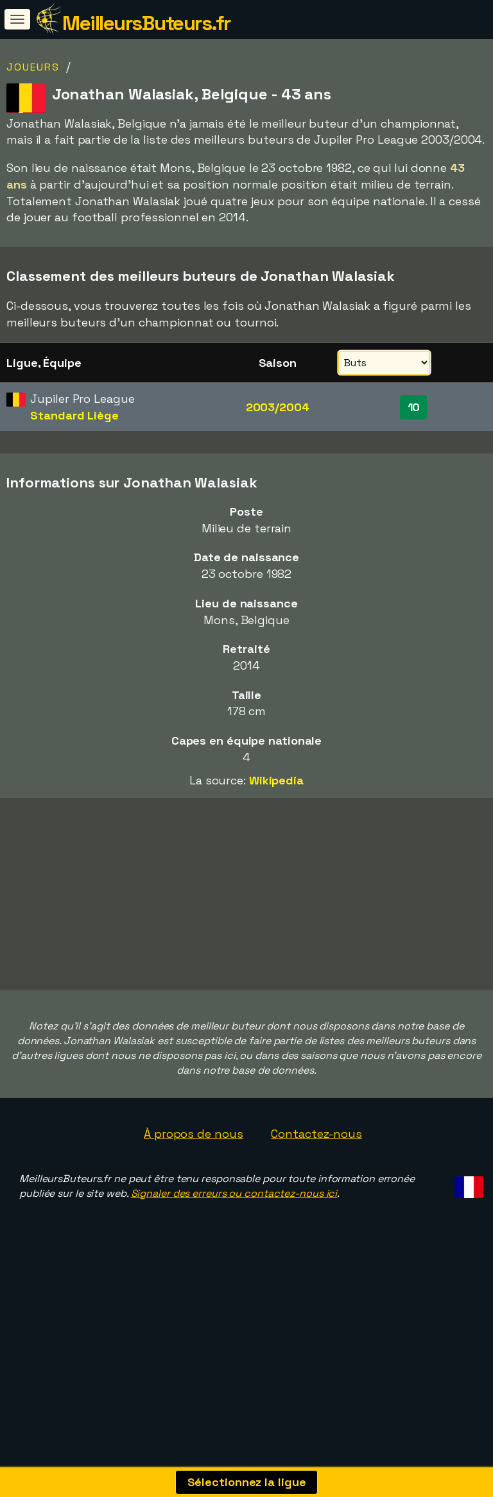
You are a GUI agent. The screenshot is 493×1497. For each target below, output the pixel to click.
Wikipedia (276, 780)
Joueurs (33, 67)
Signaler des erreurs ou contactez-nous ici (234, 1274)
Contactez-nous (316, 1215)
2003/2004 (277, 407)
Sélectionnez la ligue (246, 1482)
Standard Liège (74, 415)
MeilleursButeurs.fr (146, 23)
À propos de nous (193, 1215)
